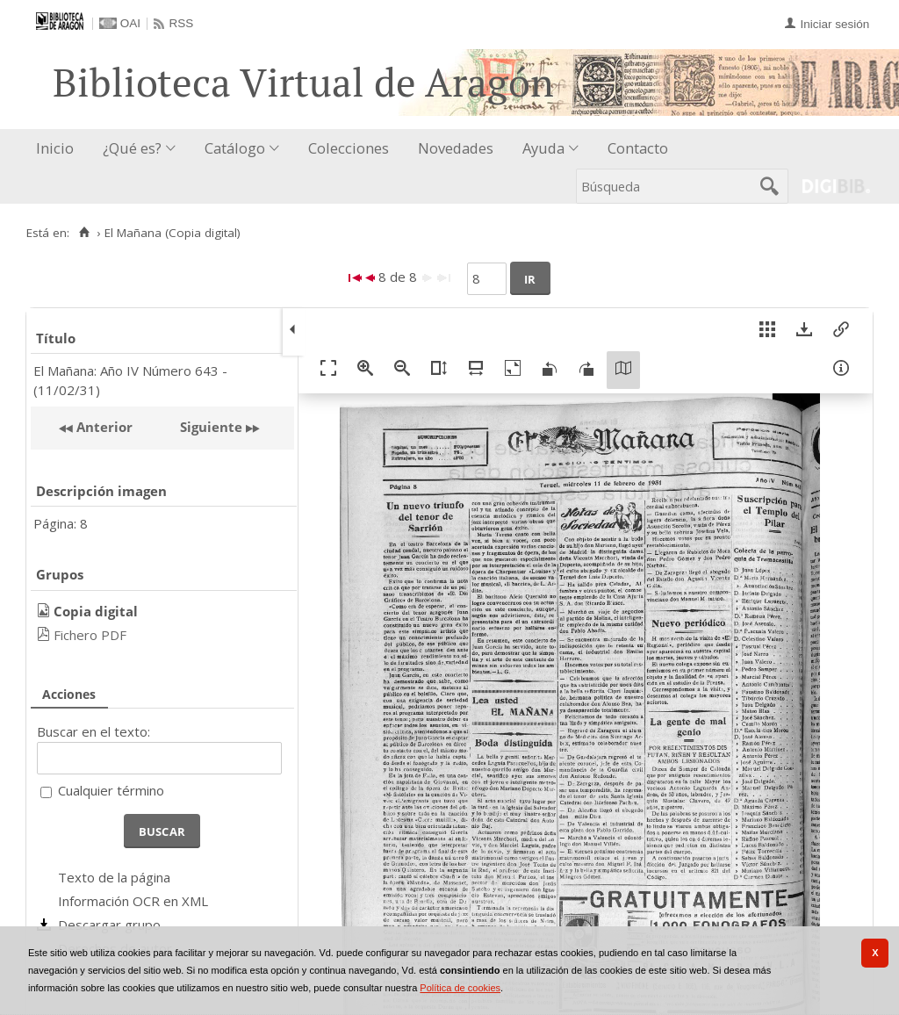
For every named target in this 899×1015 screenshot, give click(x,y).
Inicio (55, 148)
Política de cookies (460, 988)
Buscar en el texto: (93, 731)
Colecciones (348, 148)
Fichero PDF (90, 635)
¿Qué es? (132, 148)
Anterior (103, 427)
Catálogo (235, 148)
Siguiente (211, 427)
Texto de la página (114, 877)
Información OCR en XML (133, 901)
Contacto (638, 148)
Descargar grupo (109, 924)
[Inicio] (83, 233)
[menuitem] (59, 149)
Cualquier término (111, 790)
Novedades (455, 148)
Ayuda (543, 148)
